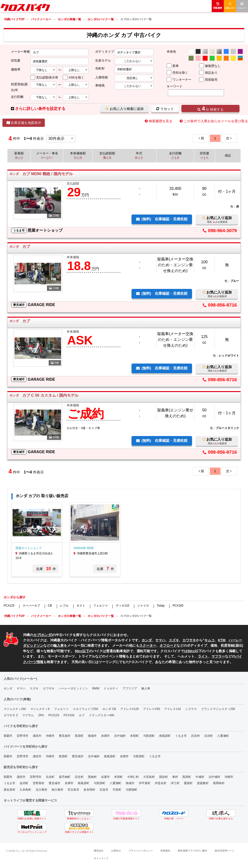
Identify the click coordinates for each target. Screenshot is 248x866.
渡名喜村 (9, 789)
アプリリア (130, 688)
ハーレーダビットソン (73, 688)
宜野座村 (38, 783)
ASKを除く (76, 77)
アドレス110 (172, 709)
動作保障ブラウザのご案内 (192, 850)
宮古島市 (73, 789)
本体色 (171, 51)
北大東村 (41, 789)
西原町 (79, 735)
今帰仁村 (133, 777)
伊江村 (175, 783)
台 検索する (210, 108)
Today (161, 605)
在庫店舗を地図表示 (23, 123)
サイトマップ (101, 858)
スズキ (174, 640)
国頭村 (163, 777)
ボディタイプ (104, 51)
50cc (191, 651)
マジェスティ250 (15, 709)
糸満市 (105, 735)
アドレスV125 (129, 709)
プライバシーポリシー (141, 850)
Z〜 (50, 157)
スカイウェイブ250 (85, 709)
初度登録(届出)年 (19, 87)
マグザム (28, 715)
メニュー (242, 5)
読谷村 (195, 735)
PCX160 (177, 605)
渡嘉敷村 (203, 783)
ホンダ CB (109, 709)
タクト (81, 605)
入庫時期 (101, 77)
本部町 (134, 735)
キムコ (209, 640)
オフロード (168, 645)
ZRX (41, 715)
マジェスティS (40, 709)
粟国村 (188, 783)
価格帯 (15, 69)
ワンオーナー (181, 79)
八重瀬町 (223, 735)
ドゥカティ (111, 688)
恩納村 (92, 777)
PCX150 (68, 715)
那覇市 (8, 735)
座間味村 (219, 783)
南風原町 (165, 735)
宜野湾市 (22, 735)
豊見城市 (64, 735)
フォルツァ (100, 605)
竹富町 (117, 789)
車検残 (100, 85)
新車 (175, 66)
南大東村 (57, 789)
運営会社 (98, 850)
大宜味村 (149, 777)
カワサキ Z (11, 715)
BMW (95, 688)
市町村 (100, 68)
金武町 (24, 783)
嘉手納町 (64, 777)
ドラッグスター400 (101, 715)
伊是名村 (160, 783)
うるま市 (181, 735)
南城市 (92, 735)
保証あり (211, 72)
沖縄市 (50, 735)
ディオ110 (122, 605)
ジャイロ (143, 605)
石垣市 (104, 789)
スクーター (147, 645)
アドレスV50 (151, 709)
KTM (221, 640)
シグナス (191, 709)
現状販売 (211, 79)
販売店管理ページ (224, 850)
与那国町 (131, 789)
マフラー (218, 656)
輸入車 (59, 645)
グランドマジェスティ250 (218, 709)
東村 (175, 777)
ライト (203, 656)
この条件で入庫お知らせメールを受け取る (216, 121)
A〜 (43, 157)
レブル (64, 605)
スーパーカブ (31, 605)
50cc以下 (82, 651)
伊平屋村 (144, 783)
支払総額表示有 (47, 77)
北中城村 (120, 735)
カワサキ (189, 640)
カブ (36, 635)
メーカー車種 (20, 51)
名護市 (105, 777)
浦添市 (37, 735)
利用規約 (165, 850)
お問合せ (116, 850)
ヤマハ (160, 640)
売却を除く (180, 72)
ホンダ (46, 635)
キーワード (174, 86)
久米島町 (25, 789)
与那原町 (149, 735)
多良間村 (89, 789)
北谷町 (208, 735)
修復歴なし (213, 66)
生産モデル (103, 60)
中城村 (199, 777)
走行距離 (17, 97)
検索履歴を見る (160, 121)
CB (50, 605)
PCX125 (9, 605)
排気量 (15, 60)
